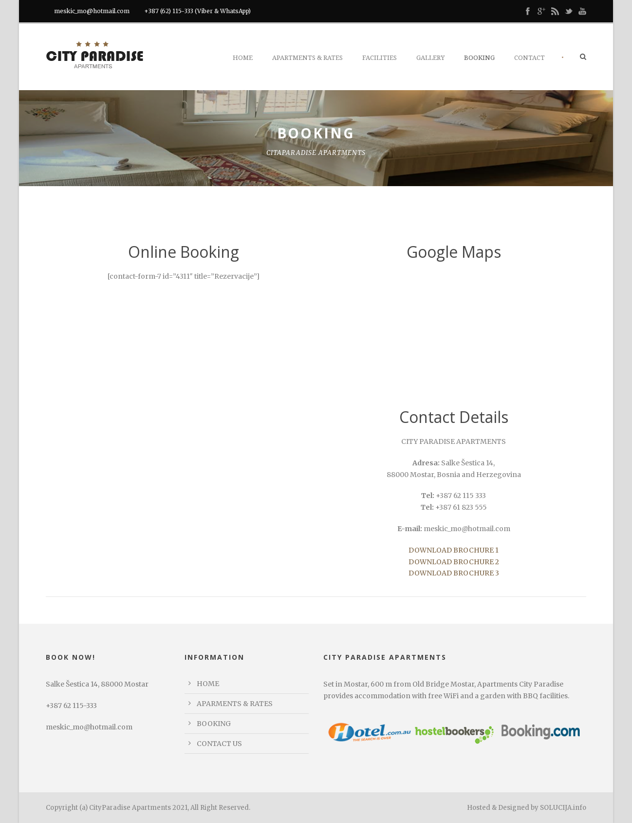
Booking (479, 57)
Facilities (379, 57)
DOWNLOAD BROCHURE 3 (454, 573)
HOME (208, 683)
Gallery (430, 57)
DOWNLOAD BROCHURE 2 (454, 561)
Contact (529, 57)
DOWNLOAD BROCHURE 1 (454, 550)
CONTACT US (219, 743)
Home (243, 57)
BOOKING (214, 723)
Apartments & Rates (307, 57)
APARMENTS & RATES (235, 703)
